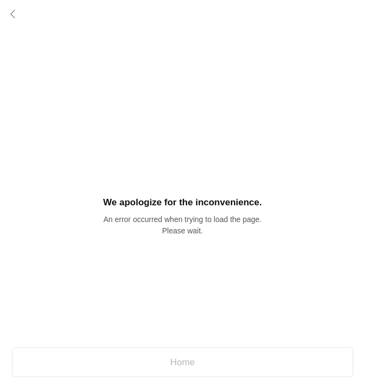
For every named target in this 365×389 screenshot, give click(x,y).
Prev (13, 14)
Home (182, 362)
